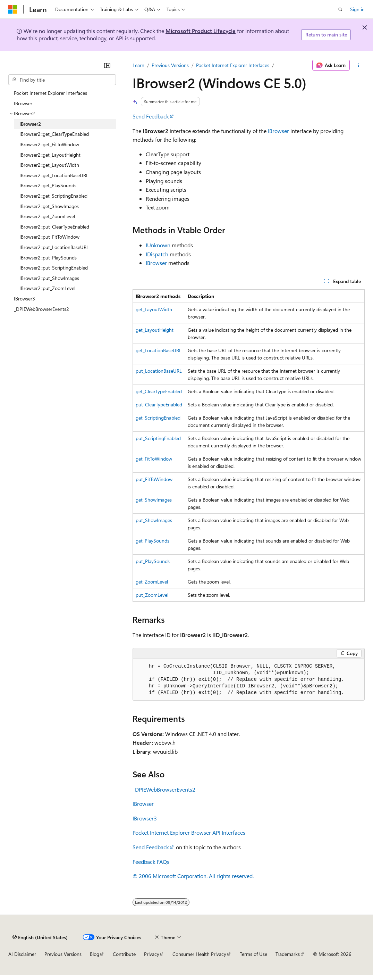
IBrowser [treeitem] (23, 103)
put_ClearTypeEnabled (159, 404)
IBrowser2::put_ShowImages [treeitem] (49, 278)
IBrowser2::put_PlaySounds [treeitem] (48, 257)
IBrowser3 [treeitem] (24, 298)
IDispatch (157, 254)
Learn (138, 65)
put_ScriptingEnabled (158, 438)
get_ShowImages (154, 499)
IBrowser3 (145, 818)
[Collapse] (107, 65)
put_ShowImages (154, 520)
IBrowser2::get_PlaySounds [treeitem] (47, 185)
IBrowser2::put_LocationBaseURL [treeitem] (54, 247)
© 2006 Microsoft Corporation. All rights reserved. (193, 875)
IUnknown (158, 245)
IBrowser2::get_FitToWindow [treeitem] (49, 144)
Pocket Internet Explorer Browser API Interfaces (189, 832)
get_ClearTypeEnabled (159, 391)
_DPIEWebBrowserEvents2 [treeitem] (41, 309)
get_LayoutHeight (154, 330)
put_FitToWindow (154, 479)
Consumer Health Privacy (199, 954)
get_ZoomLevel (152, 581)
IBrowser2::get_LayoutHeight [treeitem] (49, 154)
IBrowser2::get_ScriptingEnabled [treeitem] (53, 195)
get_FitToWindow (154, 458)
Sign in (357, 9)
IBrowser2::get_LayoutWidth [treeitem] (49, 165)
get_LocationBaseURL (158, 350)
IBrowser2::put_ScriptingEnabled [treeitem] (53, 267)
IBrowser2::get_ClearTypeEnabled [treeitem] (54, 134)
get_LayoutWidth (154, 309)
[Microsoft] (12, 9)
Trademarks (287, 954)
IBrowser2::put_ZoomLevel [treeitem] (47, 288)
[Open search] (340, 9)
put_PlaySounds (153, 561)
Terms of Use (253, 954)
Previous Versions (170, 65)
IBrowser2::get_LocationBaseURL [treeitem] (53, 175)
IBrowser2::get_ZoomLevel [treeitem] (47, 216)
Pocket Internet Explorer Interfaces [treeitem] (50, 93)
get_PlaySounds (152, 540)
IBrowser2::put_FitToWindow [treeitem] (49, 236)
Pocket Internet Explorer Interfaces (232, 65)
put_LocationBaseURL (159, 370)
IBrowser (278, 130)
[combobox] (62, 79)
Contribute (124, 954)
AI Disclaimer (22, 954)
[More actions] (359, 65)
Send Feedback (151, 116)
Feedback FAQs (151, 861)
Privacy (151, 954)
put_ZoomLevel (152, 595)
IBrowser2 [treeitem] (30, 124)
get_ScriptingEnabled (158, 417)
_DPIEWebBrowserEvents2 (164, 789)
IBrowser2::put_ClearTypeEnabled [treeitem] (54, 226)
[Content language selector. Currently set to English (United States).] (40, 937)
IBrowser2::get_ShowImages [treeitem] (49, 206)
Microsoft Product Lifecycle (201, 30)
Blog (94, 954)
